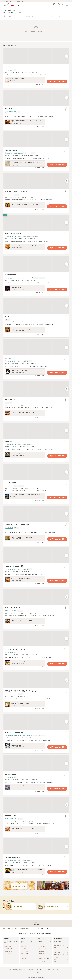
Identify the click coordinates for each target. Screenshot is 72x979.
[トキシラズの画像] (36, 98)
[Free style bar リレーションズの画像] (36, 639)
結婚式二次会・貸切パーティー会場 (28, 928)
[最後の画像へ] (66, 56)
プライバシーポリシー (22, 969)
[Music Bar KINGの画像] (36, 472)
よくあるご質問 (36, 972)
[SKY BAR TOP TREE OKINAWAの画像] (36, 181)
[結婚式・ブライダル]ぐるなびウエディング (11, 928)
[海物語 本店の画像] (36, 431)
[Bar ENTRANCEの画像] (36, 763)
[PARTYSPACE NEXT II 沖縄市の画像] (36, 722)
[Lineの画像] (36, 56)
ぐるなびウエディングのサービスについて (59, 969)
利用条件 (15, 969)
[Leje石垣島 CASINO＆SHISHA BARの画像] (36, 514)
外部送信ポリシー (31, 969)
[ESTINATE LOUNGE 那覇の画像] (36, 846)
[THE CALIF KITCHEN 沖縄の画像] (36, 555)
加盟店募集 (48, 969)
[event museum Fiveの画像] (36, 139)
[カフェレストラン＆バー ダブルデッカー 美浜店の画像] (36, 680)
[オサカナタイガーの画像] (36, 805)
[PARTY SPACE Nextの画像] (36, 264)
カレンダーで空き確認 (57, 165)
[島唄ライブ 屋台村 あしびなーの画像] (36, 223)
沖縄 (38, 928)
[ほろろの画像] (36, 306)
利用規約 (10, 969)
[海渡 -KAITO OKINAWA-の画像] (36, 597)
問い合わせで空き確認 (57, 81)
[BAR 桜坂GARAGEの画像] (36, 389)
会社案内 (5, 969)
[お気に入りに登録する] (65, 67)
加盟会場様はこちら (40, 969)
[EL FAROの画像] (36, 347)
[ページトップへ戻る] (36, 923)
